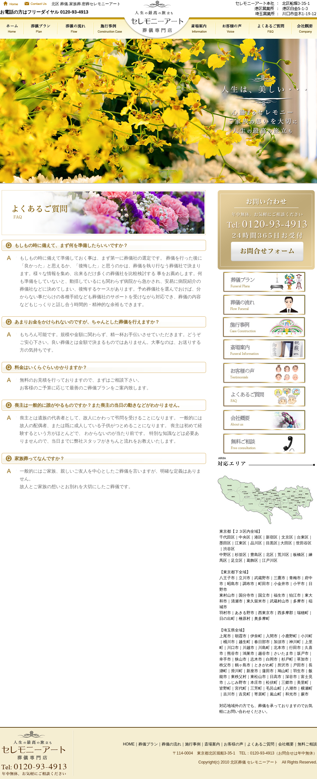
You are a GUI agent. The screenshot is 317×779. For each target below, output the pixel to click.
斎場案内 (212, 744)
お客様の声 (233, 744)
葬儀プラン (148, 744)
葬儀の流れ (171, 744)
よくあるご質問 (260, 744)
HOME (129, 744)
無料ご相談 (307, 744)
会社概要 (286, 744)
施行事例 (193, 744)
